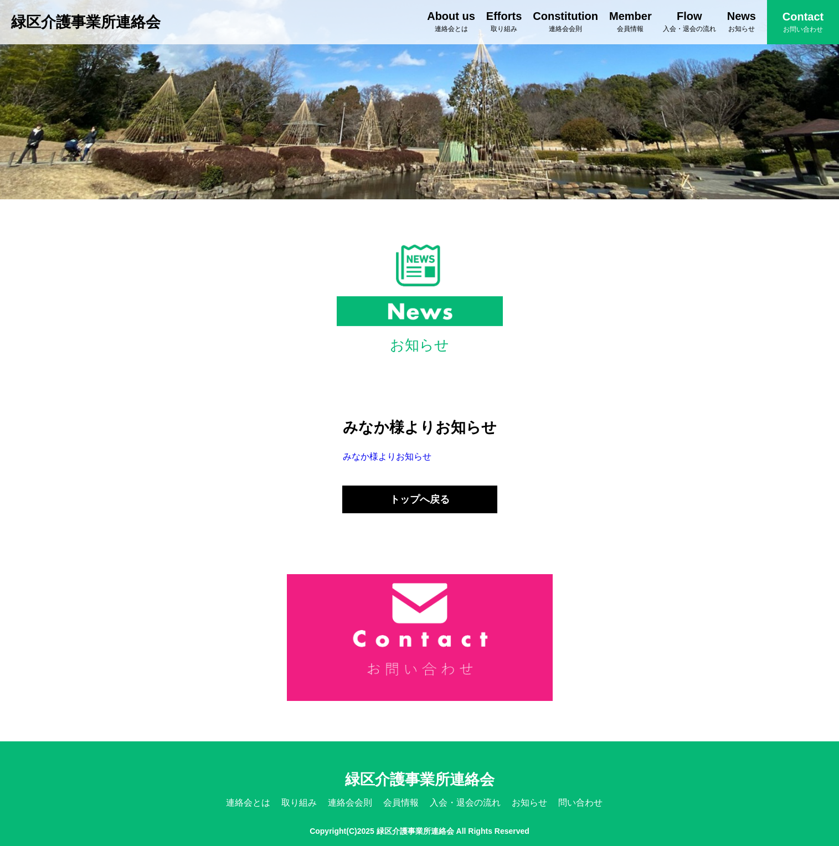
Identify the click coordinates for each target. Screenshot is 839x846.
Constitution (565, 21)
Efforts (504, 21)
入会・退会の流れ (465, 802)
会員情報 (401, 802)
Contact (803, 22)
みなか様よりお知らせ (387, 456)
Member (630, 21)
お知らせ (529, 802)
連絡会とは (248, 802)
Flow (689, 21)
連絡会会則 (350, 802)
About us (451, 21)
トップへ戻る (420, 499)
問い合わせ (580, 802)
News (741, 21)
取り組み (299, 802)
